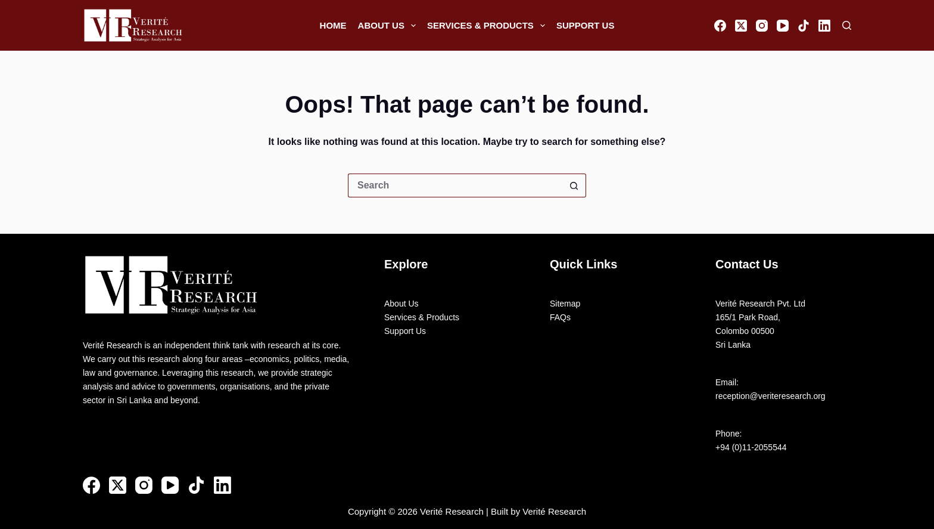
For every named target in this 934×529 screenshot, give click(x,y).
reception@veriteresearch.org (770, 396)
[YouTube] (783, 26)
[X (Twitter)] (741, 26)
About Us (389, 25)
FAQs (560, 317)
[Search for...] (455, 185)
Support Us (585, 25)
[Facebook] (720, 26)
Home (333, 25)
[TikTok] (804, 26)
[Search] (846, 25)
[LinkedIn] (824, 26)
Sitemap (565, 303)
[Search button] (574, 185)
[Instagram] (762, 26)
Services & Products (488, 25)
